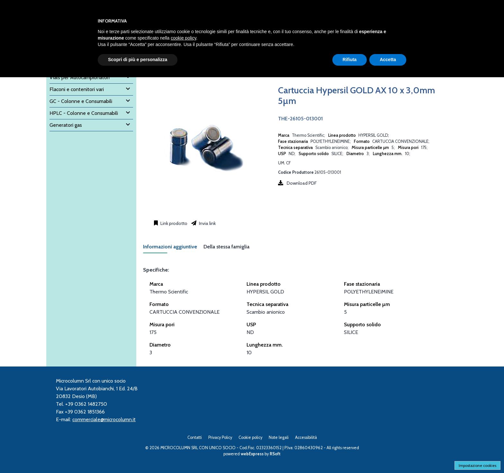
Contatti (194, 437)
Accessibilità (306, 437)
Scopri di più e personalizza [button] (137, 59)
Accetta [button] (388, 59)
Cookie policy (250, 437)
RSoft (275, 453)
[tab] (173, 249)
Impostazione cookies (477, 465)
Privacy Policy (220, 437)
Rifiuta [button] (350, 59)
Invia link (207, 223)
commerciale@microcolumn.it (104, 419)
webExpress (252, 453)
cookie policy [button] (183, 38)
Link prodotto (173, 223)
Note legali (279, 437)
